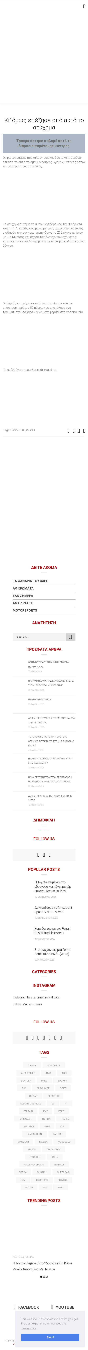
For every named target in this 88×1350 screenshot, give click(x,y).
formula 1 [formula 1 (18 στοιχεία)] (25, 1118)
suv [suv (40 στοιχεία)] (23, 1180)
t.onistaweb (35, 1004)
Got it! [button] (50, 1337)
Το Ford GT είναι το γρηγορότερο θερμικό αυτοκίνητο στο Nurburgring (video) (51, 741)
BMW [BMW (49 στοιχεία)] (44, 1080)
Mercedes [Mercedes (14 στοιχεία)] (64, 1141)
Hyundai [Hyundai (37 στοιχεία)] (29, 1126)
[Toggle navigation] (83, 6)
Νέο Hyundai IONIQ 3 (39, 699)
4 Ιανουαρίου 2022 (45, 938)
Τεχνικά (29, 1257)
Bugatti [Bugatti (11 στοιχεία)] (62, 1080)
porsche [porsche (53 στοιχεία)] (35, 1157)
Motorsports (25, 610)
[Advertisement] (44, 58)
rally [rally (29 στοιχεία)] (54, 1157)
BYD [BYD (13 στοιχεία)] (24, 1088)
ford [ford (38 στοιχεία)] (61, 1111)
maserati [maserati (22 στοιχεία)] (23, 1141)
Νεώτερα (18, 1257)
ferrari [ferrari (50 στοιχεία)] (28, 1111)
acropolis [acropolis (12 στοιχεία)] (53, 1065)
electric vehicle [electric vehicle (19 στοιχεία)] (30, 1103)
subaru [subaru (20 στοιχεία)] (41, 1172)
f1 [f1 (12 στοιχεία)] (66, 1103)
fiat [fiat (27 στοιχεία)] (45, 1111)
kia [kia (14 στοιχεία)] (62, 1126)
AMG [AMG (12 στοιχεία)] (48, 1073)
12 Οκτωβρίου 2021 (45, 896)
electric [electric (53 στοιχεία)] (53, 1096)
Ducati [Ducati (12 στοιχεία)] (33, 1096)
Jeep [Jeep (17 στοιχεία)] (47, 1126)
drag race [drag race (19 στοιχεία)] (43, 1088)
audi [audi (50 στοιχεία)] (64, 1073)
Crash (30, 430)
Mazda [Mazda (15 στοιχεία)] (43, 1141)
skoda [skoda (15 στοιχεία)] (23, 1172)
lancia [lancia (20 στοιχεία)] (57, 1134)
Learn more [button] (29, 1328)
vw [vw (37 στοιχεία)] (45, 1187)
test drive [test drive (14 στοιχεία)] (42, 1180)
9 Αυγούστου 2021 (45, 959)
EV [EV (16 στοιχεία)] (53, 1103)
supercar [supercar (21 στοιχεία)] (63, 1172)
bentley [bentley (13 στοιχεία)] (26, 1080)
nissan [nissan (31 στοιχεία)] (32, 1149)
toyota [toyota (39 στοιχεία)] (63, 1180)
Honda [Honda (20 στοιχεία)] (46, 1118)
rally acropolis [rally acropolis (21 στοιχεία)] (34, 1164)
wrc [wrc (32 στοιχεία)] (60, 1187)
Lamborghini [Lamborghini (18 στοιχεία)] (34, 1134)
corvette (18, 430)
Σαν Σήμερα (23, 596)
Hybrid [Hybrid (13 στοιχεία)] (65, 1118)
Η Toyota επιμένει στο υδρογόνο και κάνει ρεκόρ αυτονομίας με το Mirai (53, 886)
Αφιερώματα (23, 588)
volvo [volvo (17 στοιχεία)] (29, 1187)
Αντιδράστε (23, 603)
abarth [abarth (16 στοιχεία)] (32, 1065)
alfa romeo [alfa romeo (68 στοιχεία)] (28, 1073)
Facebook (26, 1307)
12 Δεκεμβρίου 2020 (46, 917)
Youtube (62, 1307)
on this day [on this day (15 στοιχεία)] (53, 1149)
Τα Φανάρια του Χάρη (31, 581)
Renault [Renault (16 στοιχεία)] (59, 1164)
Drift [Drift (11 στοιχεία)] (63, 1088)
